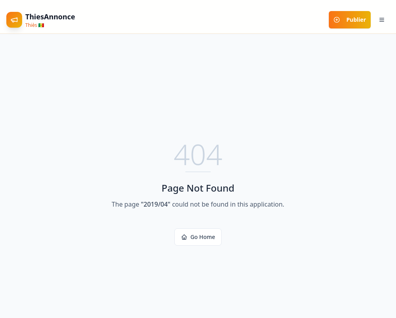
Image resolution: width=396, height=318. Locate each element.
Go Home (198, 237)
